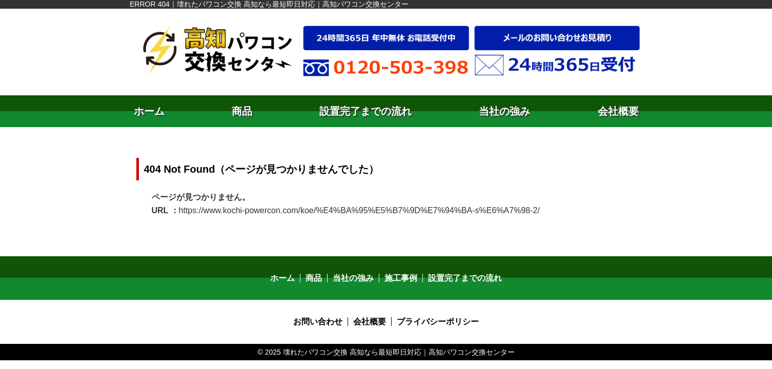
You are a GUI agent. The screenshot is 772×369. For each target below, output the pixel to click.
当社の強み (504, 111)
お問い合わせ (317, 321)
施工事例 (400, 278)
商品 (242, 111)
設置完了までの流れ (365, 111)
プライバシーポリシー (438, 321)
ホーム (149, 111)
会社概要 (618, 111)
